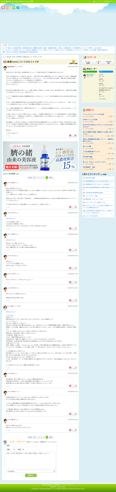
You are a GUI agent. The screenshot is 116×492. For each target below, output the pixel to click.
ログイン (112, 1)
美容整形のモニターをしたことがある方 (97, 184)
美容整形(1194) (27, 48)
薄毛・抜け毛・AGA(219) (10, 52)
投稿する (31, 475)
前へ (35, 177)
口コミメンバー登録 (101, 1)
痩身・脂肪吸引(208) (50, 48)
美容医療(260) (24, 52)
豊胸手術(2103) (38, 48)
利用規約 (56, 485)
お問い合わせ (61, 487)
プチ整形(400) (76, 48)
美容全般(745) (33, 52)
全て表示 (103, 99)
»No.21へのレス (11, 312)
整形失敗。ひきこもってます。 (95, 199)
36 (75, 135)
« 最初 (30, 177)
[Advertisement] (58, 26)
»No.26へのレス (11, 240)
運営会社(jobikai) (47, 485)
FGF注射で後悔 (90, 178)
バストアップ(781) (53, 50)
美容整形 (19, 57)
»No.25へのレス (11, 218)
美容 (4, 45)
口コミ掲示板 (7, 57)
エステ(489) (92, 50)
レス (9, 135)
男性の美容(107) (103, 50)
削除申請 (53, 487)
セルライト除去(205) (66, 50)
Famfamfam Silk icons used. (76, 489)
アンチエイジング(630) (81, 50)
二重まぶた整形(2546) (64, 48)
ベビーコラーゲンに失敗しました (96, 202)
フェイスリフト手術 (92, 196)
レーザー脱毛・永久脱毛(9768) (12, 48)
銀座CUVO (9, 72)
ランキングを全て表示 (91, 216)
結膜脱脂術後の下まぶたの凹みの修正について (99, 181)
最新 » (51, 177)
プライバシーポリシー (67, 485)
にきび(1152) (97, 48)
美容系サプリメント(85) (39, 50)
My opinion (11, 66)
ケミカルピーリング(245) (10, 50)
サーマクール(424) (24, 50)
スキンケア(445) (87, 48)
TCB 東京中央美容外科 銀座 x (94, 193)
